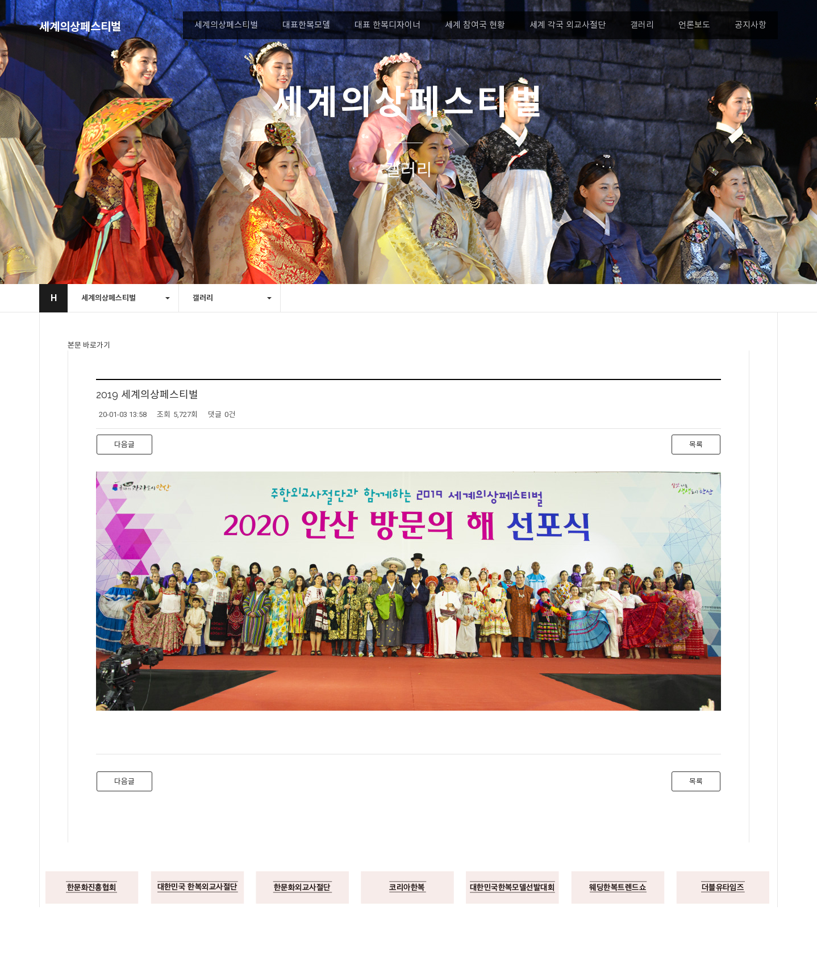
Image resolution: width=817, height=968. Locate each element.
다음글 (124, 444)
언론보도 (694, 25)
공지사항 (750, 25)
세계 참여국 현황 (475, 25)
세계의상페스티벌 (80, 27)
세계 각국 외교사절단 (568, 25)
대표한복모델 (306, 25)
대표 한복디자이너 (387, 25)
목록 (696, 444)
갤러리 (642, 25)
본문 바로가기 (89, 345)
